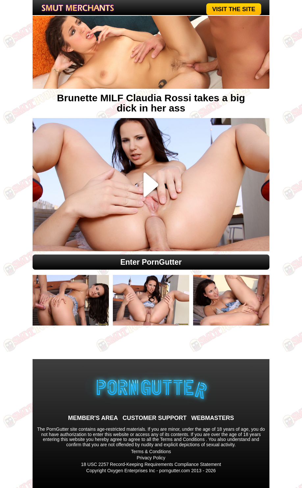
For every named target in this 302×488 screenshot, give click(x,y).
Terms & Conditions (151, 451)
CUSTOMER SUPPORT (154, 418)
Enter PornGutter (151, 262)
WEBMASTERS (212, 418)
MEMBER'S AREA (93, 418)
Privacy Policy (151, 457)
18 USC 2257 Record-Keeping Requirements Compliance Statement (151, 464)
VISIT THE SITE (233, 9)
